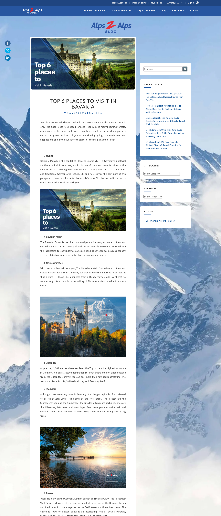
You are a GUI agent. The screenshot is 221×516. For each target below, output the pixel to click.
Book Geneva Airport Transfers (160, 220)
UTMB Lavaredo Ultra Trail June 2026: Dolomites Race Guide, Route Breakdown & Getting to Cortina (165, 133)
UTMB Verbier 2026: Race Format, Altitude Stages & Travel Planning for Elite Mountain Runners (164, 145)
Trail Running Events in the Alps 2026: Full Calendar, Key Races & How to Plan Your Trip (164, 96)
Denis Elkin (95, 113)
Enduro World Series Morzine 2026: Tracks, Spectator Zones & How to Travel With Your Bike (165, 121)
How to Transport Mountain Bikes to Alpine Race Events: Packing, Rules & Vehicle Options (163, 109)
